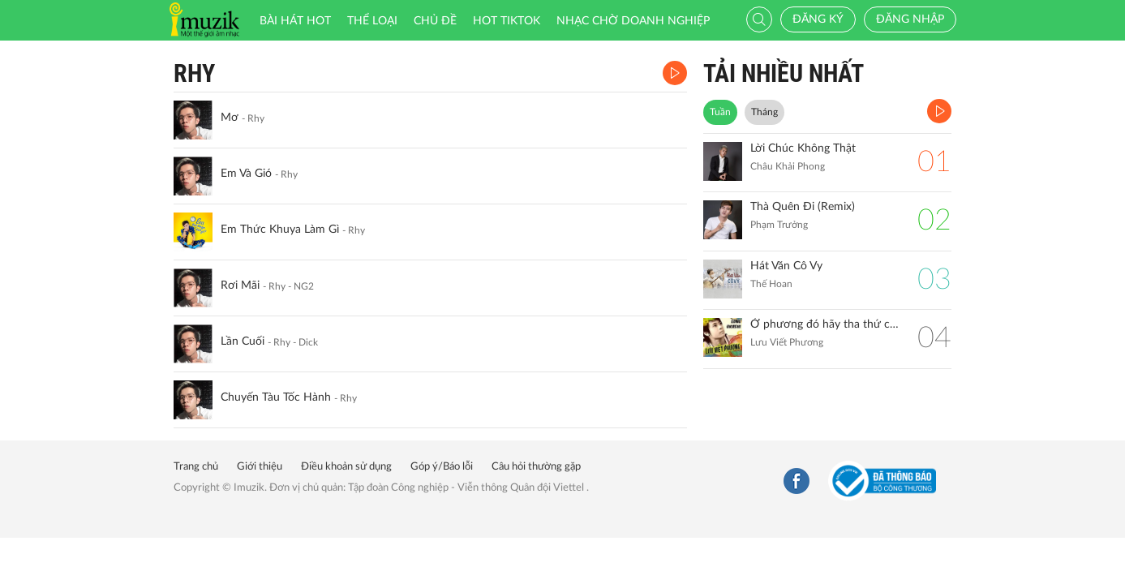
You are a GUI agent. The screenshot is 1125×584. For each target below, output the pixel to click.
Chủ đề (435, 21)
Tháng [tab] (764, 112)
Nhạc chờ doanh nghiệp (633, 21)
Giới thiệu (259, 467)
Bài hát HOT (295, 21)
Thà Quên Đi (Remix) (802, 207)
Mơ (229, 117)
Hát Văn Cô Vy (786, 266)
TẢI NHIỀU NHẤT (783, 73)
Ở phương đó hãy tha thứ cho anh (826, 324)
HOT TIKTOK (506, 21)
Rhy (194, 73)
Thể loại (372, 21)
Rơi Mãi (240, 285)
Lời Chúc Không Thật (803, 148)
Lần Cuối (242, 341)
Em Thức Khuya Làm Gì (280, 229)
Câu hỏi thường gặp (536, 467)
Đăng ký (818, 19)
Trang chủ (196, 467)
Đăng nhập (910, 19)
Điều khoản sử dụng (346, 467)
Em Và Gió (246, 173)
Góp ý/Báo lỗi (441, 467)
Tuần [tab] (720, 112)
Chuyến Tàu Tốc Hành (276, 397)
